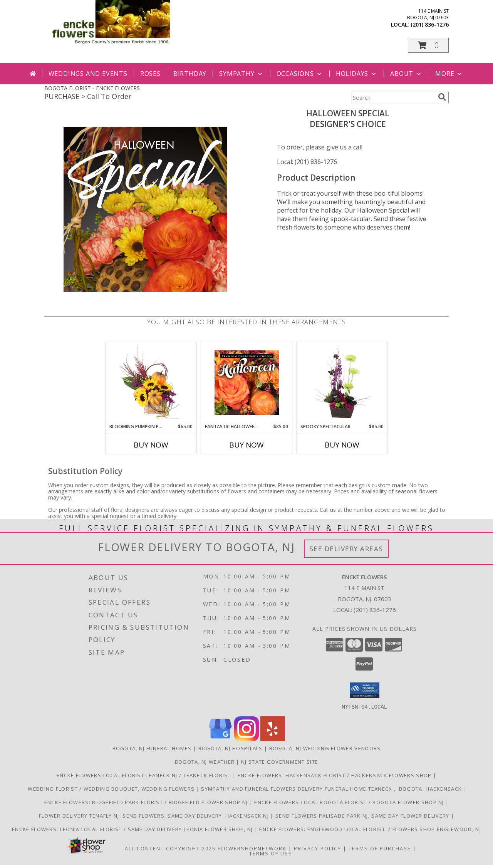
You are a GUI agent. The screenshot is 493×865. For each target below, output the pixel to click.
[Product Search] (393, 97)
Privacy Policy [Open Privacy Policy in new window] (317, 848)
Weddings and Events (88, 73)
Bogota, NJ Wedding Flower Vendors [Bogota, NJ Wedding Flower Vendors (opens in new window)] (325, 747)
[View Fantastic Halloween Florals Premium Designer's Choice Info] (247, 382)
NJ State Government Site (279, 761)
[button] (428, 45)
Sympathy (241, 73)
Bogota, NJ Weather (205, 761)
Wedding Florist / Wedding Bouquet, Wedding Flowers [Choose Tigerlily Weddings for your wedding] (111, 788)
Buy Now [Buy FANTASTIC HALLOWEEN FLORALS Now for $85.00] (246, 445)
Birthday (189, 73)
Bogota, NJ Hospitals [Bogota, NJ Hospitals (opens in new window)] (230, 747)
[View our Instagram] (246, 738)
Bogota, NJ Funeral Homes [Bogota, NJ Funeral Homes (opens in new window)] (152, 747)
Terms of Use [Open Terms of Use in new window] (270, 853)
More (449, 73)
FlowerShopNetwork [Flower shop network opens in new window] (252, 848)
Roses (150, 73)
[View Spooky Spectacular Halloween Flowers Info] (342, 382)
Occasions (300, 73)
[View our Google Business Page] (220, 738)
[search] (442, 97)
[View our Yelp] (272, 738)
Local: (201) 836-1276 (307, 162)
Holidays (356, 73)
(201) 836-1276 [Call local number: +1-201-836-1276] (430, 24)
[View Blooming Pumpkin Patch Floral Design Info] (151, 382)
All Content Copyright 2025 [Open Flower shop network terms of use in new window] (170, 848)
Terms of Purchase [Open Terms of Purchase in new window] (380, 848)
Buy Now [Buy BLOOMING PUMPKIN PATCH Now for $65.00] (151, 445)
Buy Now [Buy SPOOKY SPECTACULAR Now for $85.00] (342, 445)
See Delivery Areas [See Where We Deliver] (346, 548)
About (406, 73)
